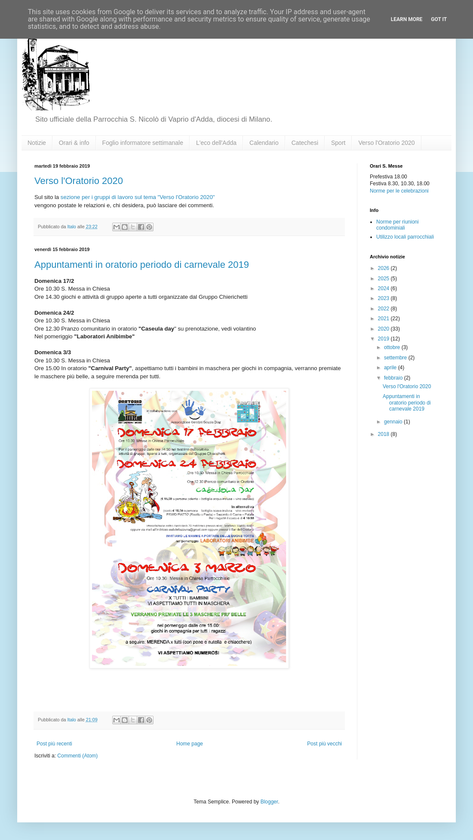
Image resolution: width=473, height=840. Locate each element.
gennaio (394, 422)
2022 (384, 309)
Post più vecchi (324, 744)
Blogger (269, 802)
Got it (439, 19)
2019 (384, 339)
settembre (396, 358)
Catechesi (305, 142)
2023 (384, 298)
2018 (384, 434)
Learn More (407, 19)
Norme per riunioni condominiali (397, 225)
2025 (384, 279)
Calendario (264, 142)
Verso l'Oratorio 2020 (386, 142)
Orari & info (74, 142)
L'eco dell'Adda (216, 142)
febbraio (394, 378)
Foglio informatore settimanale (142, 142)
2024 (384, 288)
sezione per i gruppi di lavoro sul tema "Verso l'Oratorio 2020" (138, 197)
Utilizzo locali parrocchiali (405, 237)
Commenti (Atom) (77, 756)
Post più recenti (54, 744)
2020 (384, 329)
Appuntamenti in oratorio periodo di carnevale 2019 (141, 264)
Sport (338, 142)
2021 (384, 319)
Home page (189, 744)
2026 (384, 268)
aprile (391, 368)
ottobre (393, 347)
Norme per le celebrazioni (399, 191)
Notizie (37, 142)
